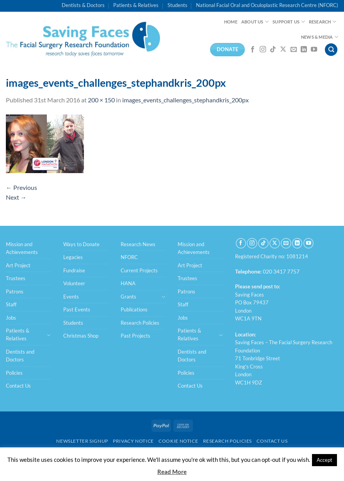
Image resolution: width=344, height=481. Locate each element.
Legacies (73, 257)
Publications (134, 309)
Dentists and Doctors (20, 356)
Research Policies (140, 323)
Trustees (15, 278)
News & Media (319, 37)
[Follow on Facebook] (253, 49)
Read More (172, 471)
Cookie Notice (178, 441)
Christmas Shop (80, 336)
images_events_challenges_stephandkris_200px (185, 100)
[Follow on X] (283, 49)
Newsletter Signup (82, 441)
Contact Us (18, 386)
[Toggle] (48, 335)
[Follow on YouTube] (314, 49)
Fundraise (74, 270)
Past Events (76, 309)
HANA (128, 283)
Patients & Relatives (136, 5)
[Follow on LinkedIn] (304, 49)
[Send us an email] (294, 49)
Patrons (14, 291)
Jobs (11, 318)
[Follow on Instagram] (263, 49)
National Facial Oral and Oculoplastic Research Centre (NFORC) (267, 5)
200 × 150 (101, 100)
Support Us (289, 21)
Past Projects (135, 336)
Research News (138, 244)
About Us (255, 21)
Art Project (18, 265)
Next (16, 197)
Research (322, 21)
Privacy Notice (133, 441)
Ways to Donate (81, 244)
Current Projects (139, 270)
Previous (21, 187)
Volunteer (74, 283)
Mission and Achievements (22, 248)
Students (177, 5)
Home (230, 21)
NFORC (129, 257)
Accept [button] (324, 460)
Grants (128, 296)
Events (71, 296)
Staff (11, 304)
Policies (14, 373)
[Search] (331, 49)
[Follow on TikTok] (273, 49)
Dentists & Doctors (83, 5)
